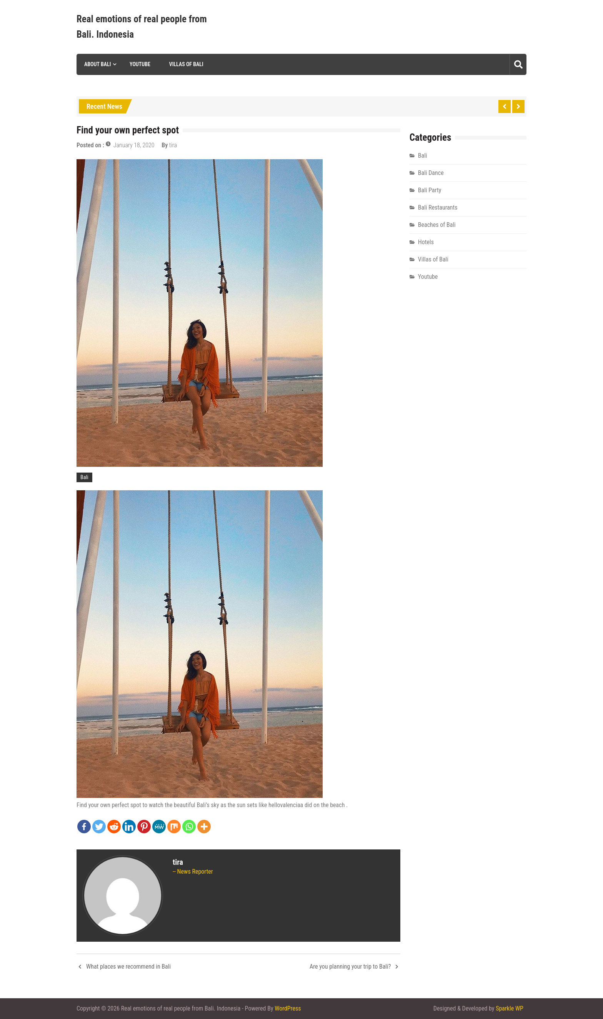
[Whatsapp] (189, 826)
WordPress (288, 1008)
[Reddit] (114, 826)
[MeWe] (159, 826)
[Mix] (174, 826)
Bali (84, 477)
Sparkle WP (509, 1008)
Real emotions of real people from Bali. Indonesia (142, 26)
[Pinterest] (144, 826)
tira (173, 145)
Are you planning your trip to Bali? (350, 966)
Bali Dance (431, 172)
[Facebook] (84, 826)
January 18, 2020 (134, 145)
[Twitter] (99, 826)
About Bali (97, 64)
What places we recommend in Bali (128, 966)
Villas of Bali (186, 64)
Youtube (140, 64)
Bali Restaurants (438, 207)
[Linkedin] (129, 826)
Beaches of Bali (437, 224)
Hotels (426, 242)
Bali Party (429, 190)
